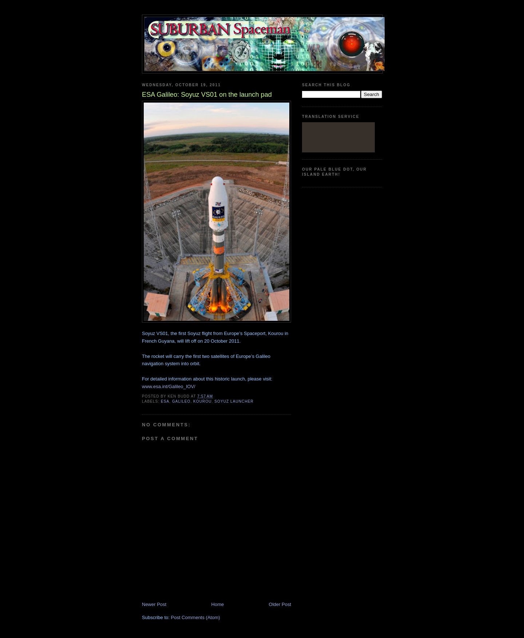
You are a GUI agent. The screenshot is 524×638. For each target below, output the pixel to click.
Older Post (280, 604)
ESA (165, 401)
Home (217, 604)
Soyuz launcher (234, 401)
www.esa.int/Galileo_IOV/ (168, 386)
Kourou (202, 401)
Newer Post (154, 604)
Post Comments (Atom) (195, 617)
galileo (181, 401)
